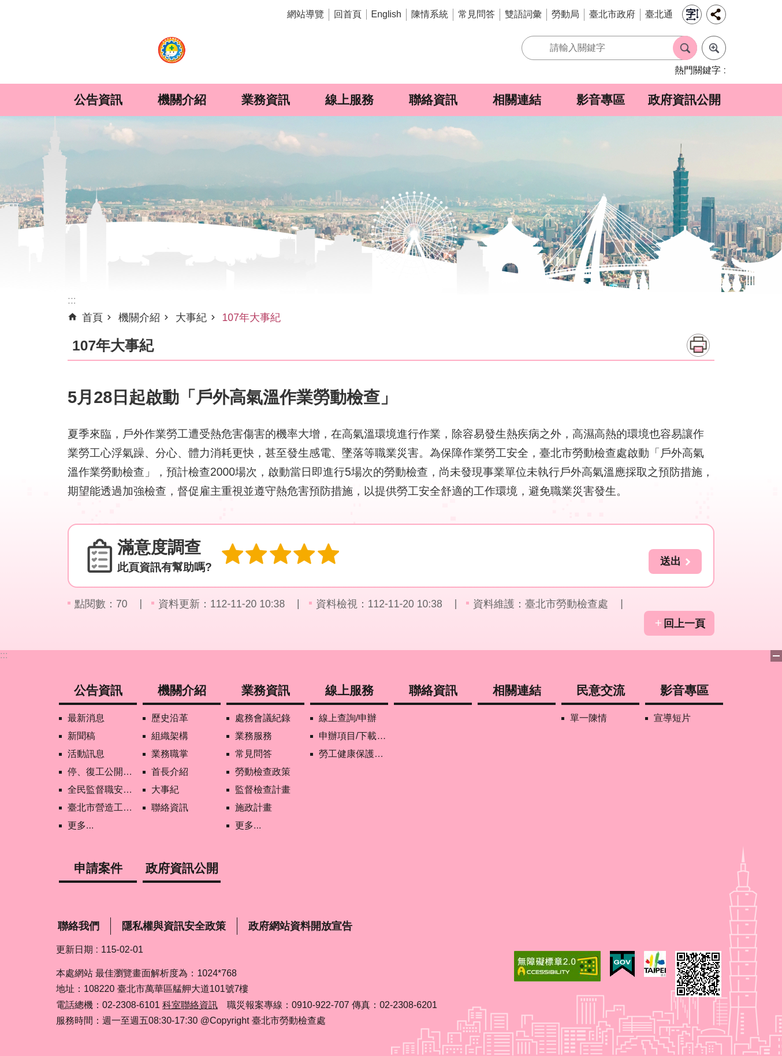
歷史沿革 (169, 718)
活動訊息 (86, 754)
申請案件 (98, 868)
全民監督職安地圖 (102, 789)
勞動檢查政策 (263, 772)
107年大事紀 (251, 317)
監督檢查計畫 (263, 789)
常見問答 (476, 14)
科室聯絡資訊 (190, 1005)
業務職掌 (169, 754)
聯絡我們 (78, 926)
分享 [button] (716, 14)
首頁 (92, 317)
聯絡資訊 (433, 99)
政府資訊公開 (684, 99)
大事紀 (191, 317)
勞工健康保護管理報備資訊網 (353, 754)
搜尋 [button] (685, 48)
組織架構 (169, 736)
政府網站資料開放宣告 (300, 926)
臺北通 (659, 14)
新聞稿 (81, 736)
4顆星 (297, 555)
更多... (81, 825)
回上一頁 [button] (684, 623)
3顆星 (275, 555)
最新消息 (86, 718)
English (386, 14)
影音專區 (600, 99)
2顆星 (254, 555)
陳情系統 (429, 14)
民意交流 (600, 690)
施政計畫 (253, 807)
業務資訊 (265, 99)
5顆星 (319, 555)
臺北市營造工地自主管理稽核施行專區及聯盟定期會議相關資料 (102, 807)
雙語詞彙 (523, 14)
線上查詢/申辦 (348, 718)
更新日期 (74, 949)
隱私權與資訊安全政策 (174, 926)
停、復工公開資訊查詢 (102, 772)
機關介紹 (182, 99)
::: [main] (72, 300)
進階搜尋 (714, 48)
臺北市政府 (612, 14)
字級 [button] (692, 14)
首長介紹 (169, 772)
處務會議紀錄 (263, 718)
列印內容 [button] (698, 345)
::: (4, 655)
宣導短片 (672, 718)
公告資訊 (98, 99)
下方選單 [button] (776, 656)
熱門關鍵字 (698, 70)
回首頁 (348, 14)
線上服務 (349, 99)
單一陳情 (588, 718)
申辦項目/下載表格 (353, 736)
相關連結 (517, 99)
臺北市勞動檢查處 (171, 56)
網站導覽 (305, 14)
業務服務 (253, 736)
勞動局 (565, 14)
